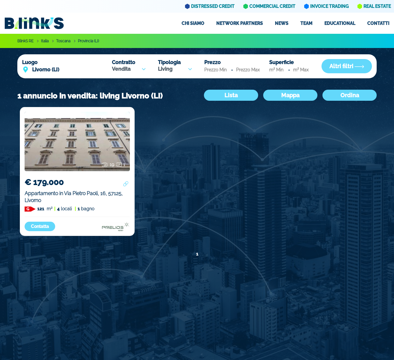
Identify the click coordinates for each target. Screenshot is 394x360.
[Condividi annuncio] (126, 183)
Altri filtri (346, 66)
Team (306, 23)
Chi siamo (193, 23)
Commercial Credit (272, 6)
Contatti (378, 23)
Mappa (290, 95)
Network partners (239, 23)
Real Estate (377, 6)
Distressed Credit (213, 6)
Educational (339, 23)
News (281, 23)
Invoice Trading (329, 6)
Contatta (40, 226)
